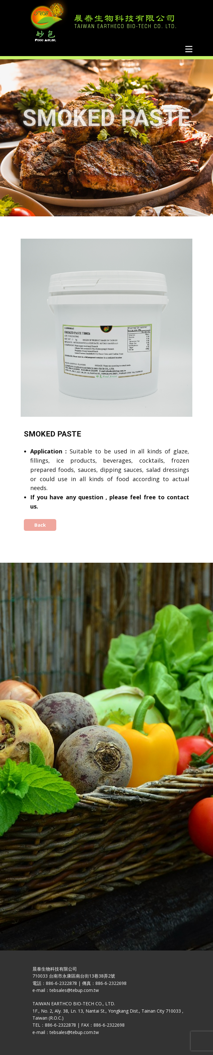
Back (40, 525)
